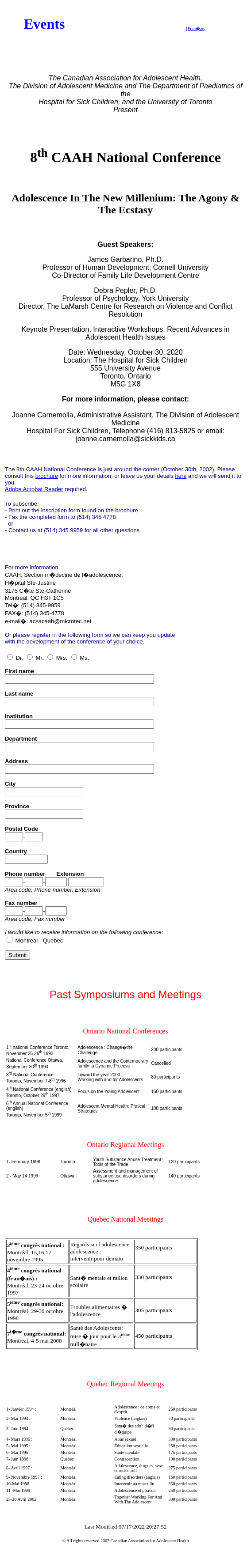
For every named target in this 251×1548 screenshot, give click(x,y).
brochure (46, 476)
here (180, 476)
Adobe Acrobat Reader (34, 489)
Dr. (15, 658)
